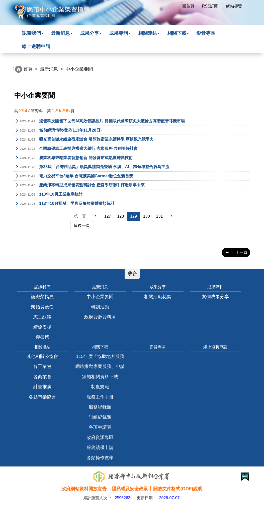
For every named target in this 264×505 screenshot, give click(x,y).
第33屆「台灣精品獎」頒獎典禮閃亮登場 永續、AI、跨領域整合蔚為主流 (91, 167)
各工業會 (42, 366)
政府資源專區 (100, 437)
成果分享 (91, 33)
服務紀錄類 (100, 406)
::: (180, 3)
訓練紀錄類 (100, 417)
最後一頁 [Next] (82, 225)
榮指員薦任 (42, 306)
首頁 (27, 69)
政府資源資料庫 (100, 316)
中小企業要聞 (100, 296)
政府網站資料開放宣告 (84, 488)
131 (159, 216)
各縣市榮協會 (42, 396)
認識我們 (32, 33)
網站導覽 (234, 6)
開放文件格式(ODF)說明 (177, 488)
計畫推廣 (42, 386)
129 (133, 216)
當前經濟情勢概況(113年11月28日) (58, 131)
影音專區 (205, 33)
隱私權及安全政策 (130, 488)
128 (120, 216)
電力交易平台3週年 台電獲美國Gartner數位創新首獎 (73, 176)
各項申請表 (100, 427)
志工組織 (42, 316)
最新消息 (61, 33)
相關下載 (178, 33)
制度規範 (100, 386)
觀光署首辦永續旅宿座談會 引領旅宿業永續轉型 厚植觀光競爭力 (84, 140)
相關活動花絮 (157, 296)
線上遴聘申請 (36, 46)
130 (146, 216)
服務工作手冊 (100, 396)
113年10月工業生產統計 (48, 195)
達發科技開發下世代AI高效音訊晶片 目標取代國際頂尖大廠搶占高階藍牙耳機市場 (99, 121)
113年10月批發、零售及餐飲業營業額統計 (64, 204)
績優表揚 (42, 327)
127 (107, 216)
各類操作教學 (100, 457)
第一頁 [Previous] (80, 216)
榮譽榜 (42, 337)
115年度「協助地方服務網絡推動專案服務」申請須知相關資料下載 (100, 366)
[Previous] (95, 216)
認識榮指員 (42, 296)
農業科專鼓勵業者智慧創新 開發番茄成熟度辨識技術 (73, 158)
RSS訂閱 (210, 6)
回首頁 (188, 6)
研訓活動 (100, 306)
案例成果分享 (215, 296)
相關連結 (149, 33)
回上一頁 (239, 252)
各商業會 (42, 376)
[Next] (172, 216)
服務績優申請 (100, 447)
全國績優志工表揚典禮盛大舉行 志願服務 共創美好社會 (76, 149)
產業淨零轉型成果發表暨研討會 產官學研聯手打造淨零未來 (79, 185)
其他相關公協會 (42, 356)
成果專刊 (120, 33)
